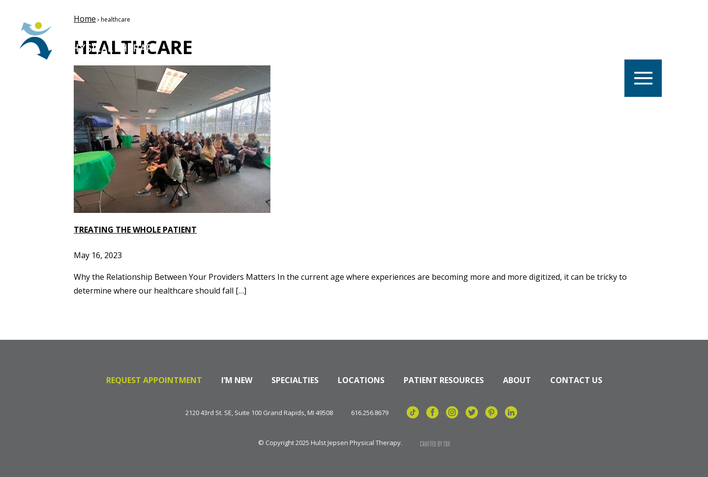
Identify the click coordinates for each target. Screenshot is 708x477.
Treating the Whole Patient (135, 229)
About (517, 380)
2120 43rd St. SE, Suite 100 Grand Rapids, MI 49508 (259, 413)
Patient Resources (444, 380)
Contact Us (576, 380)
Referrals (524, 40)
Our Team (378, 40)
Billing (588, 40)
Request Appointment (154, 380)
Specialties (450, 40)
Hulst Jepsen (93, 41)
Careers (240, 40)
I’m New (236, 380)
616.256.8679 (369, 413)
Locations (306, 40)
